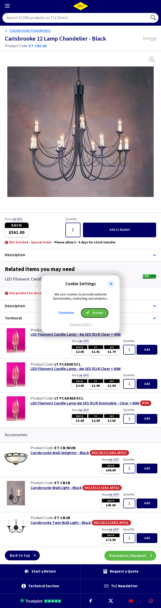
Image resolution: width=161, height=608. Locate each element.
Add (119, 230)
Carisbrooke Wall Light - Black (56, 488)
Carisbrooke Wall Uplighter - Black (59, 453)
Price (14, 219)
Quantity (71, 219)
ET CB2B (62, 518)
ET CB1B (62, 483)
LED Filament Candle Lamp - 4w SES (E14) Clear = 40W (75, 334)
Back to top (25, 555)
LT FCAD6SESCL (68, 398)
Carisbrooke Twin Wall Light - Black (60, 523)
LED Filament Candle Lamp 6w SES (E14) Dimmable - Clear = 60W (84, 403)
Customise (66, 312)
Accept (94, 312)
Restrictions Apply (109, 452)
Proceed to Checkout (132, 555)
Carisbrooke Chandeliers (30, 30)
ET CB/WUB (65, 448)
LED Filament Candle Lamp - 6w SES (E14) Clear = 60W (75, 369)
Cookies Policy (80, 324)
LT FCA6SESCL (67, 364)
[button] (111, 284)
